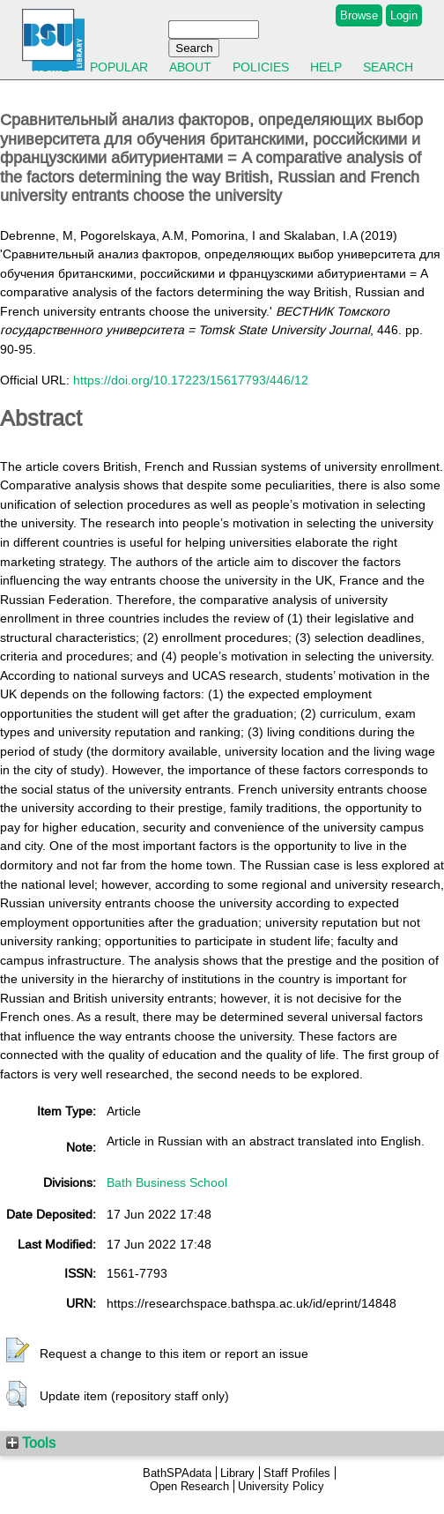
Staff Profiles (296, 1473)
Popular (119, 67)
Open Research (189, 1486)
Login (404, 15)
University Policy (281, 1486)
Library (237, 1473)
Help (326, 67)
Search (388, 67)
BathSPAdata (177, 1473)
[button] (17, 1351)
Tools (31, 1443)
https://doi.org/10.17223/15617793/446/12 (190, 380)
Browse (359, 15)
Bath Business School (167, 1182)
